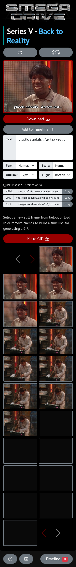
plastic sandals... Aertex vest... (44, 147)
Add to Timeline (38, 129)
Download (38, 118)
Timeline (56, 559)
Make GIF (38, 238)
